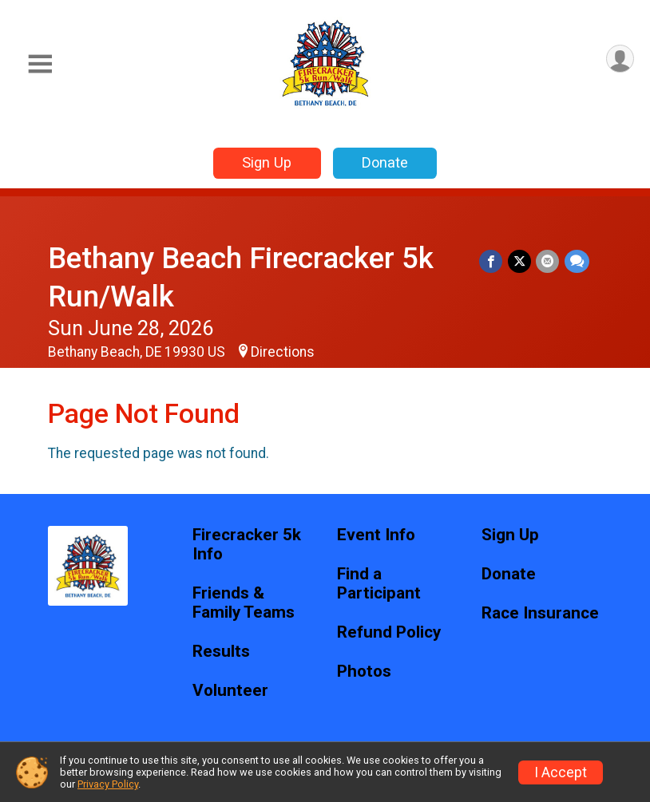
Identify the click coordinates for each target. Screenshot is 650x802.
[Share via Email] (548, 261)
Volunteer (230, 691)
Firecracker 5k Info (246, 544)
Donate (385, 162)
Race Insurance (540, 613)
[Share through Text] (577, 261)
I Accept (560, 772)
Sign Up (266, 162)
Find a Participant (379, 583)
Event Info (376, 535)
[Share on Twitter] (520, 261)
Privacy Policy (107, 784)
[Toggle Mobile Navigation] (40, 64)
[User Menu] (619, 59)
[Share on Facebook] (492, 261)
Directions (283, 352)
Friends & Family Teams (243, 603)
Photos (364, 671)
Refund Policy (389, 632)
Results (221, 651)
